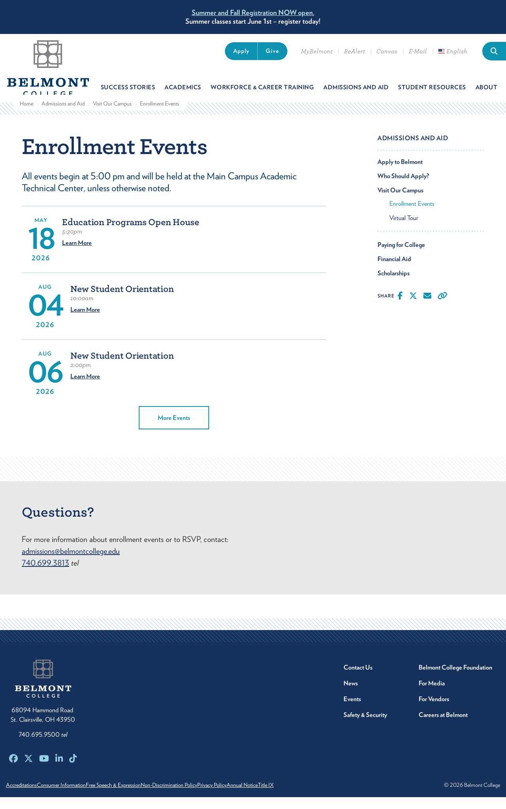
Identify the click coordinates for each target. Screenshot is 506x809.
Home (26, 115)
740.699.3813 (45, 574)
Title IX (318, 797)
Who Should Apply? (403, 187)
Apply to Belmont (400, 173)
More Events (174, 429)
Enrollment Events (411, 215)
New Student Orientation (122, 301)
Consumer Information (69, 797)
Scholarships (394, 284)
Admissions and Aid (63, 115)
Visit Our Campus (112, 115)
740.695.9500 (43, 746)
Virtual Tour (403, 229)
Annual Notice (285, 797)
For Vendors (434, 711)
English (452, 51)
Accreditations (21, 797)
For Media (432, 695)
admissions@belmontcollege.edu (71, 563)
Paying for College (401, 256)
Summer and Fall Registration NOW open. (253, 12)
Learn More (77, 254)
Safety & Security (365, 726)
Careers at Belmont (443, 726)
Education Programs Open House (130, 234)
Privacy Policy (246, 797)
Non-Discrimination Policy (195, 797)
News (351, 695)
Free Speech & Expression (130, 797)
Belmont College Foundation (455, 679)
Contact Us (358, 679)
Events (352, 711)
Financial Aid (394, 270)
